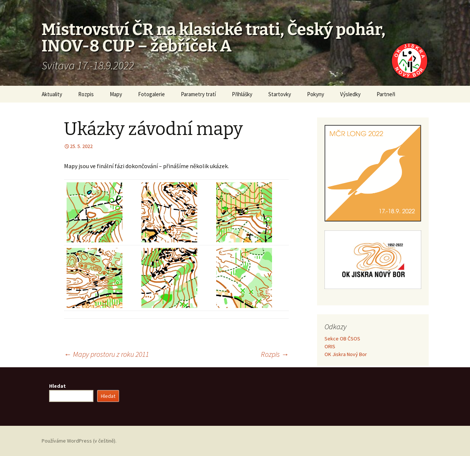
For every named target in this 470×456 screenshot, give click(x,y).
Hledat (57, 386)
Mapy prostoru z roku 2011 (106, 354)
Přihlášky (242, 94)
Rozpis (86, 94)
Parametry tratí (198, 94)
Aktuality (52, 94)
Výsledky (350, 94)
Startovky (279, 94)
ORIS (329, 346)
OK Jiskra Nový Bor (345, 354)
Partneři (386, 94)
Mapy (116, 94)
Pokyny (315, 94)
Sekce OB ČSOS (342, 338)
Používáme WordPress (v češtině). (79, 440)
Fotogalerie (151, 94)
